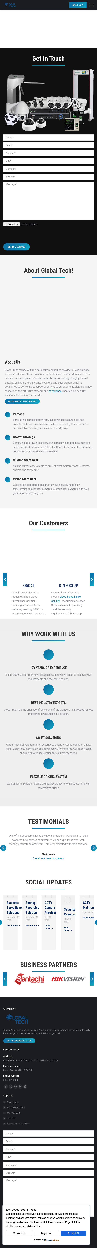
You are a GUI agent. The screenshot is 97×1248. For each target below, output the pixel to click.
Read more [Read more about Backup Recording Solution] (32, 925)
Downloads (13, 1102)
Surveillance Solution (18, 1123)
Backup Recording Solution (32, 908)
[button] (5, 579)
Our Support (13, 1112)
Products (12, 1118)
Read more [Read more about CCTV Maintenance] (90, 917)
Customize (19, 1233)
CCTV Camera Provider (50, 908)
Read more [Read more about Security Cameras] (68, 929)
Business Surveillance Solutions (15, 908)
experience (55, 391)
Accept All (73, 1233)
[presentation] (28, 232)
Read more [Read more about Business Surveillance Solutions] (13, 925)
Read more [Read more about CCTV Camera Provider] (49, 927)
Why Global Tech (16, 1107)
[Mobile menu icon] (92, 5)
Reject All (46, 1233)
